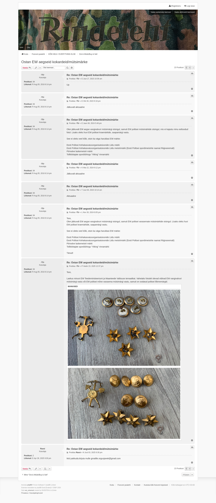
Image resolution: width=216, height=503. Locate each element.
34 (34, 82)
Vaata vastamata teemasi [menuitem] (161, 12)
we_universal (29, 490)
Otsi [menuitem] (28, 47)
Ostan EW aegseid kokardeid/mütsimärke (54, 62)
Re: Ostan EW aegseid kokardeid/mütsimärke (92, 75)
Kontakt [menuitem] (137, 485)
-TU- (42, 75)
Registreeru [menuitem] (175, 6)
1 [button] (189, 67)
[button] (186, 67)
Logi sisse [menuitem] (189, 6)
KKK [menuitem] (21, 47)
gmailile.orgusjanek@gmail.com (106, 458)
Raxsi (42, 449)
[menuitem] (24, 493)
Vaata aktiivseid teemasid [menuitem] (184, 12)
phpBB (29, 485)
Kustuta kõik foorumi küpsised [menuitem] (156, 485)
